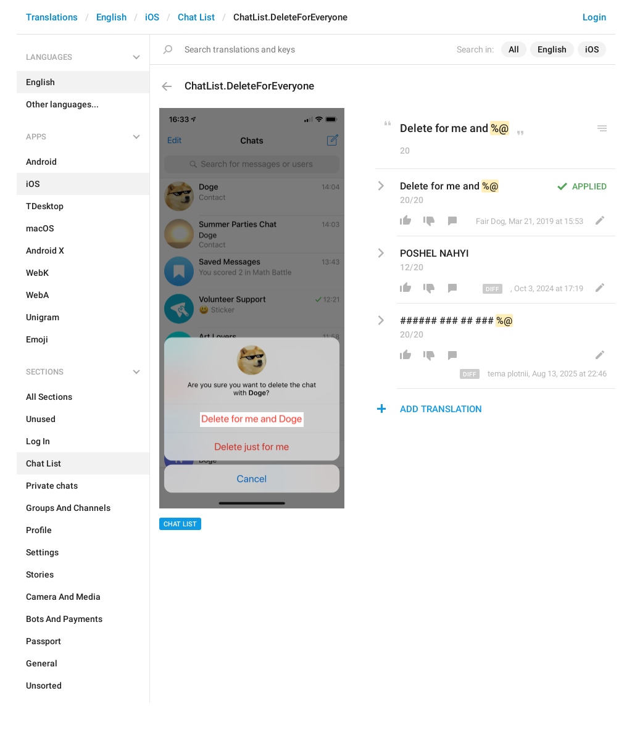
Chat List (196, 17)
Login (594, 17)
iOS (152, 17)
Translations (52, 17)
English (111, 17)
